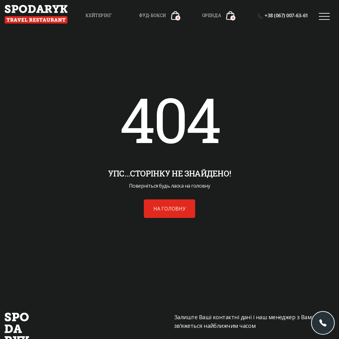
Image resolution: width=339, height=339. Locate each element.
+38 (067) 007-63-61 (283, 15)
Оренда (211, 15)
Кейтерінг (98, 15)
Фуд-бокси (152, 15)
